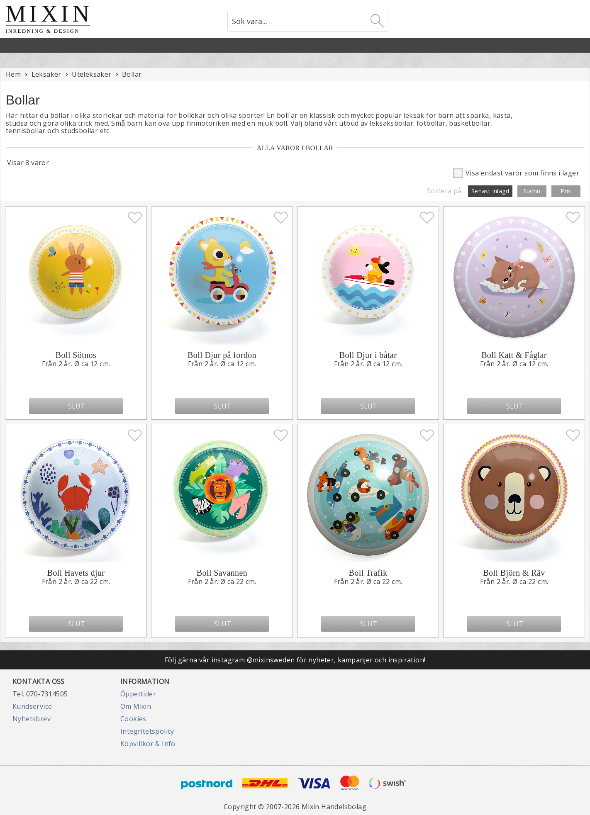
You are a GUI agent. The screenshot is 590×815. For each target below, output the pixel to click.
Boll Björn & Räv (514, 572)
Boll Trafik (368, 572)
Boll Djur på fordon (222, 355)
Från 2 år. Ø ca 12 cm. (76, 363)
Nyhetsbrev (31, 718)
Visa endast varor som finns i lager (516, 172)
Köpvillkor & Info (148, 743)
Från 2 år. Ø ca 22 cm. (76, 581)
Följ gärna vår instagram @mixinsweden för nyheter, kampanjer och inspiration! (295, 659)
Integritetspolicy (147, 731)
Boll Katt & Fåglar (514, 355)
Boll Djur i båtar (368, 355)
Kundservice (32, 706)
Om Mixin (135, 706)
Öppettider (138, 693)
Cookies (133, 718)
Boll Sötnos (76, 355)
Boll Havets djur (76, 572)
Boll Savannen (222, 572)
